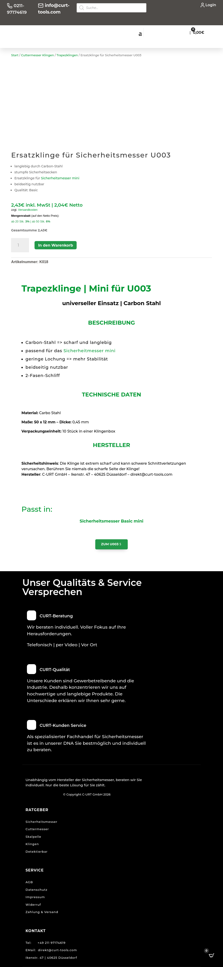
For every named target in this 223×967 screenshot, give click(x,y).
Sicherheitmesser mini (90, 350)
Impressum (35, 897)
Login (210, 5)
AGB (29, 882)
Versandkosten (28, 209)
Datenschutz (36, 889)
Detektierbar (37, 851)
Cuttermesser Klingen (37, 55)
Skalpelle (33, 836)
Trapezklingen (67, 55)
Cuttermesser (37, 829)
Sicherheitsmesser (41, 822)
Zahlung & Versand (42, 912)
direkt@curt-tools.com (57, 950)
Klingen (32, 844)
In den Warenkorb (55, 245)
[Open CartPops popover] (211, 955)
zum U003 (110, 544)
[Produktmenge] (20, 245)
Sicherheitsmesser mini (59, 178)
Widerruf (33, 904)
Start (14, 55)
